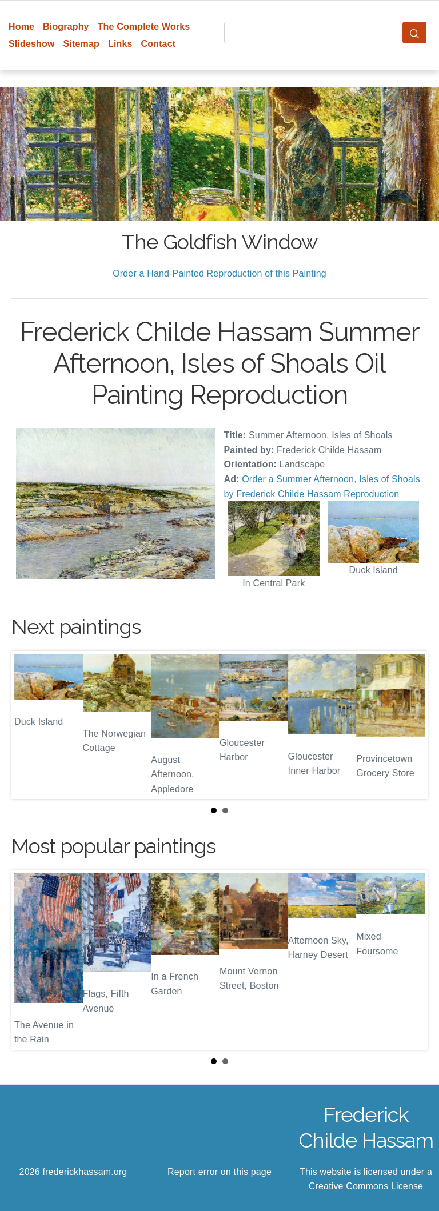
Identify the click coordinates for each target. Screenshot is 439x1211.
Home (21, 26)
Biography (66, 26)
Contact (158, 44)
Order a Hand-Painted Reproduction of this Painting (219, 273)
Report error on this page (219, 1172)
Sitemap (81, 44)
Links (120, 44)
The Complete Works (144, 26)
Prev (29, 725)
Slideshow (32, 44)
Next (410, 725)
